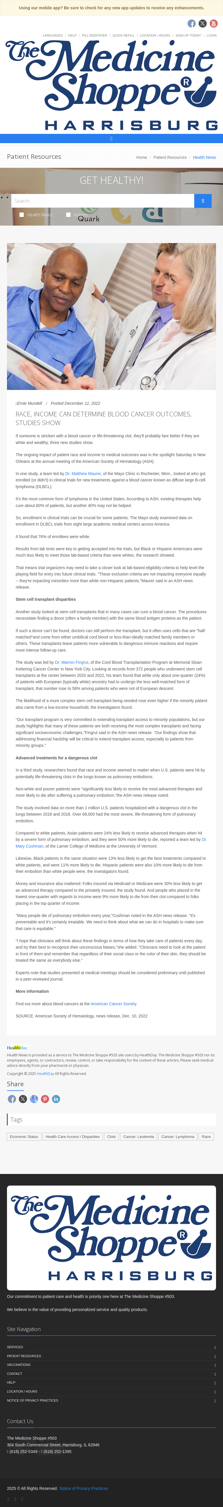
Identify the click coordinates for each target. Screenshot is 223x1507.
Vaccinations (18, 1364)
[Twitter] (15, 1499)
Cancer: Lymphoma (177, 1136)
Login (212, 35)
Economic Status (24, 1136)
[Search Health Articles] (102, 201)
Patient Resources (170, 157)
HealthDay (45, 1073)
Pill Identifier (94, 35)
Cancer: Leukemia (138, 1136)
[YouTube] (22, 1499)
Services (15, 1347)
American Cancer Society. (114, 1003)
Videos (77, 214)
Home (141, 157)
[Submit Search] (203, 201)
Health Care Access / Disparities (73, 1136)
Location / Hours (155, 35)
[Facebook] (8, 1499)
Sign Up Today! (188, 35)
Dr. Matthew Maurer (83, 473)
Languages (52, 35)
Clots (111, 1136)
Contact (14, 1373)
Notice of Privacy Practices (32, 1400)
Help (72, 35)
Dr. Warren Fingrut (71, 662)
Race (206, 1136)
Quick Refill (123, 35)
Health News (35, 214)
